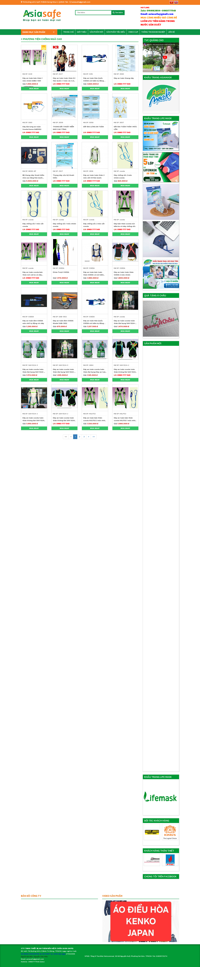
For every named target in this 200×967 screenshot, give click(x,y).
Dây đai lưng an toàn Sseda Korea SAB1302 (31, 128)
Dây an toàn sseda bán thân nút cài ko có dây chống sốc (32, 275)
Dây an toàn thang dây (124, 78)
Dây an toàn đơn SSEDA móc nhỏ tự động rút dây (33, 322)
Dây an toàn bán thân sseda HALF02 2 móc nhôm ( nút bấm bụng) (94, 420)
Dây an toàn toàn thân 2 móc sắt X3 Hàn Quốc (93, 176)
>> (94, 436)
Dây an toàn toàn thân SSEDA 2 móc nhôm (124, 273)
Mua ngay (34, 88)
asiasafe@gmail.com (80, 2)
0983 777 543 (62, 83)
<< (66, 436)
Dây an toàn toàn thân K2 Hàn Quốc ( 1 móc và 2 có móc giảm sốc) (64, 81)
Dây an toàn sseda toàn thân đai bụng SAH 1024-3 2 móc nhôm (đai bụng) (125, 323)
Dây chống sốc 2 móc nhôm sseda (123, 176)
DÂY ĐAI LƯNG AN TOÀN (93, 126)
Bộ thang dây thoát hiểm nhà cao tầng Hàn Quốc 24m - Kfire (33, 178)
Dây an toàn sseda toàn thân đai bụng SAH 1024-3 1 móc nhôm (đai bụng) (33, 372)
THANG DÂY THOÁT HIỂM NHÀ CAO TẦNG (63, 128)
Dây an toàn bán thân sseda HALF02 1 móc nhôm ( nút (125, 420)
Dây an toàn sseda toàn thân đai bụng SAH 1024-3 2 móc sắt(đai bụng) (64, 372)
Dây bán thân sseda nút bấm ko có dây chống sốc (124, 225)
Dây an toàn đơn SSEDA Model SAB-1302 (63, 322)
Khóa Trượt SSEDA (61, 272)
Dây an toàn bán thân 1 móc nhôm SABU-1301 (32, 79)
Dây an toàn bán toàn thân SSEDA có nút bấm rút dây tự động (93, 275)
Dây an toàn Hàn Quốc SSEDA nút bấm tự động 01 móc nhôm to (94, 81)
